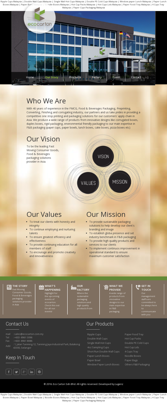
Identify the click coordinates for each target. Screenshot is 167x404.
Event (116, 77)
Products (75, 77)
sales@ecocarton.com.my (28, 334)
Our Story (51, 77)
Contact (136, 77)
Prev (18, 48)
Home (30, 77)
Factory (97, 77)
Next (148, 48)
